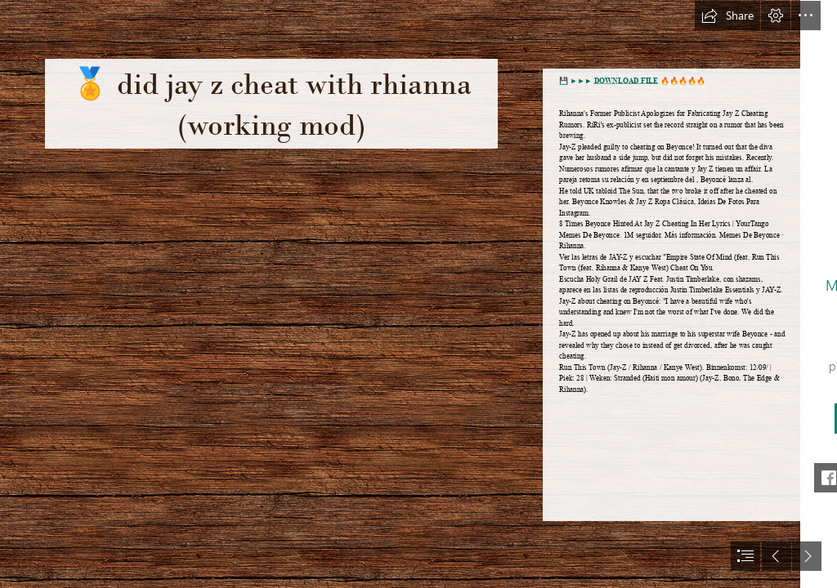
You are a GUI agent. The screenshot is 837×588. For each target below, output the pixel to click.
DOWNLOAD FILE (625, 81)
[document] (418, 294)
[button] (727, 15)
